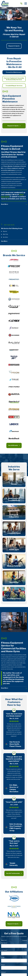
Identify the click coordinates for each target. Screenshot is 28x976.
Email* (2, 957)
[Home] (5, 3)
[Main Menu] (25, 3)
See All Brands (14, 445)
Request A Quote (14, 46)
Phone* (3, 965)
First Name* (4, 943)
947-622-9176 (9, 225)
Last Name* (4, 950)
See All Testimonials (14, 873)
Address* (3, 972)
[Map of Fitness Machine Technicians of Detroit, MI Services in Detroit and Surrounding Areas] (14, 215)
